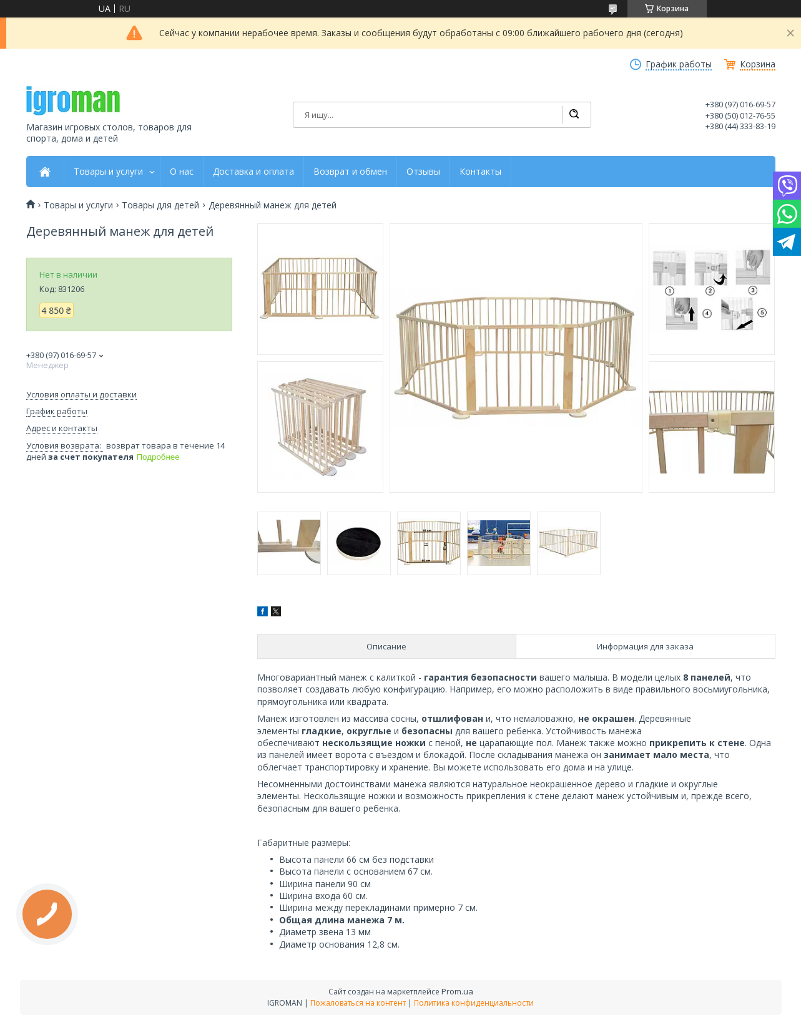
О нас (182, 171)
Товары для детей (160, 205)
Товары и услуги (108, 171)
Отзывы (423, 171)
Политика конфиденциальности (474, 1003)
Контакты (480, 171)
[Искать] (574, 115)
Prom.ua (457, 991)
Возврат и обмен (350, 171)
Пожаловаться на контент (358, 1003)
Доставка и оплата (253, 171)
